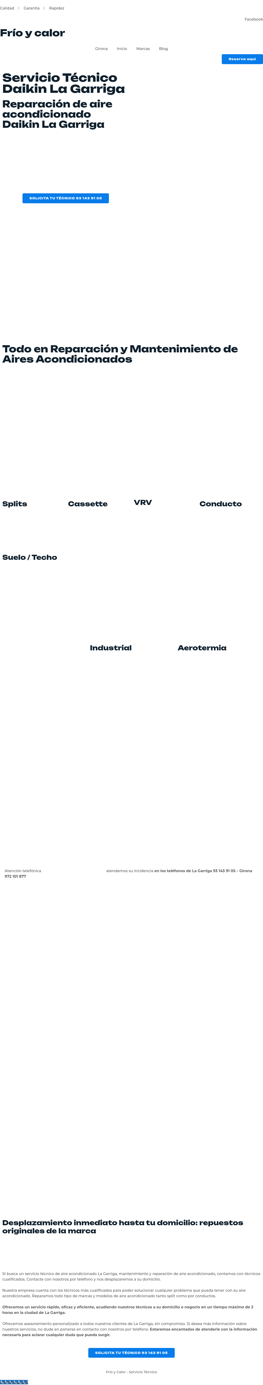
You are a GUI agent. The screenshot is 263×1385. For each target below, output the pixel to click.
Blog (163, 49)
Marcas (143, 49)
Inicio (122, 49)
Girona (101, 49)
